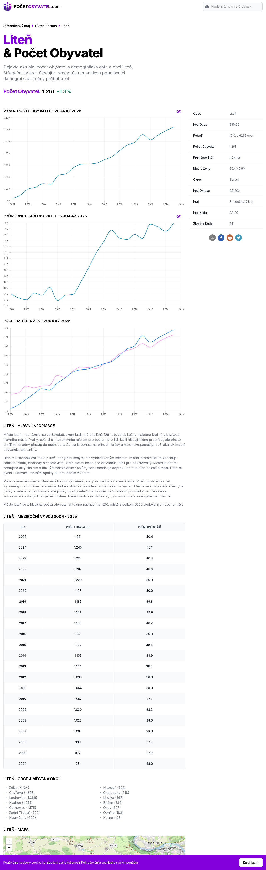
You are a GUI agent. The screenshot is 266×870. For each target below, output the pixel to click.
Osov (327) (112, 808)
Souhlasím (251, 862)
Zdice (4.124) (19, 788)
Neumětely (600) (22, 818)
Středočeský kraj (16, 26)
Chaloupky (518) (116, 793)
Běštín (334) (113, 803)
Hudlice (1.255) (20, 803)
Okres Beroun (46, 26)
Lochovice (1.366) (23, 798)
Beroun (235, 179)
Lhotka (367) (113, 798)
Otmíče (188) (113, 813)
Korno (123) (112, 818)
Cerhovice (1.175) (22, 808)
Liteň (66, 26)
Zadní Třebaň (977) (24, 813)
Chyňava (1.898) (22, 793)
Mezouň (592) (114, 788)
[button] (9, 841)
